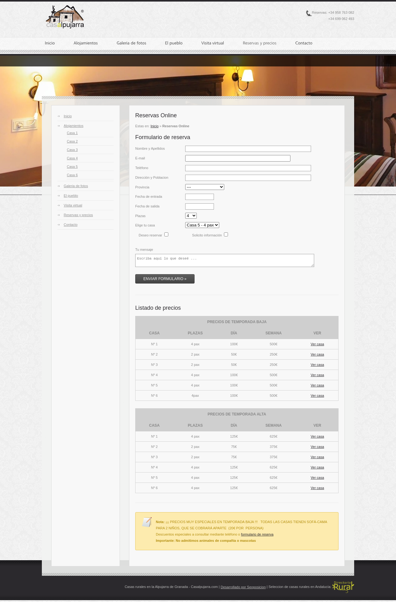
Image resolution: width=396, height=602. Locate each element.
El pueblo (71, 195)
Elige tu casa (145, 225)
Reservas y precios (78, 215)
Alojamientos (73, 126)
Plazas (140, 216)
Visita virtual (73, 205)
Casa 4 (72, 158)
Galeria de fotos (76, 186)
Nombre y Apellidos (150, 148)
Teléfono (141, 168)
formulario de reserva (257, 536)
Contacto (70, 224)
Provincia (142, 187)
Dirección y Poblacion (151, 177)
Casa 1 (72, 133)
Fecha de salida (147, 206)
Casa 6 (72, 175)
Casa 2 (72, 141)
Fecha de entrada (148, 196)
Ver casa (317, 346)
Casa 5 (72, 166)
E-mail (140, 158)
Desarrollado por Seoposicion (242, 589)
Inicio (68, 116)
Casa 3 (72, 150)
